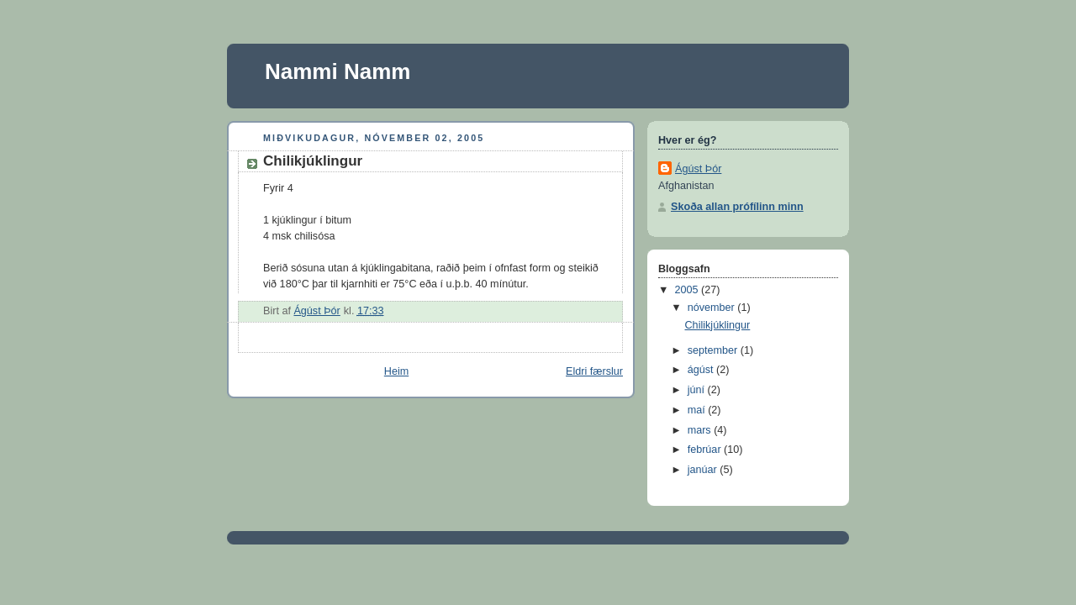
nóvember (713, 307)
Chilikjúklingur (718, 325)
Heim (396, 371)
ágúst (702, 370)
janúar (704, 470)
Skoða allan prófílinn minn (737, 207)
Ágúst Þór (698, 169)
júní (698, 390)
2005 (688, 290)
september (714, 350)
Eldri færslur (594, 371)
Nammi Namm (337, 71)
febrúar (706, 449)
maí (698, 410)
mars (701, 430)
